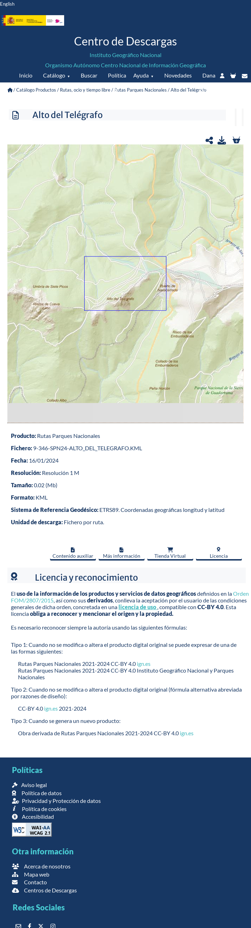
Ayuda (141, 75)
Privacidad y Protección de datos (56, 800)
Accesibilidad (33, 816)
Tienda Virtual (170, 553)
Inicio (25, 75)
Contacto (29, 882)
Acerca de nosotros (41, 866)
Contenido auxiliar (73, 553)
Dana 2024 (207, 82)
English (7, 4)
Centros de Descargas (44, 890)
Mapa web (30, 874)
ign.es (144, 663)
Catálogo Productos (36, 90)
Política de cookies (39, 808)
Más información (121, 553)
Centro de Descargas (125, 41)
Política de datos (117, 89)
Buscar (89, 75)
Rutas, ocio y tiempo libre (85, 90)
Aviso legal (29, 784)
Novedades (178, 75)
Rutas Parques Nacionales (140, 90)
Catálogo (54, 75)
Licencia (219, 553)
